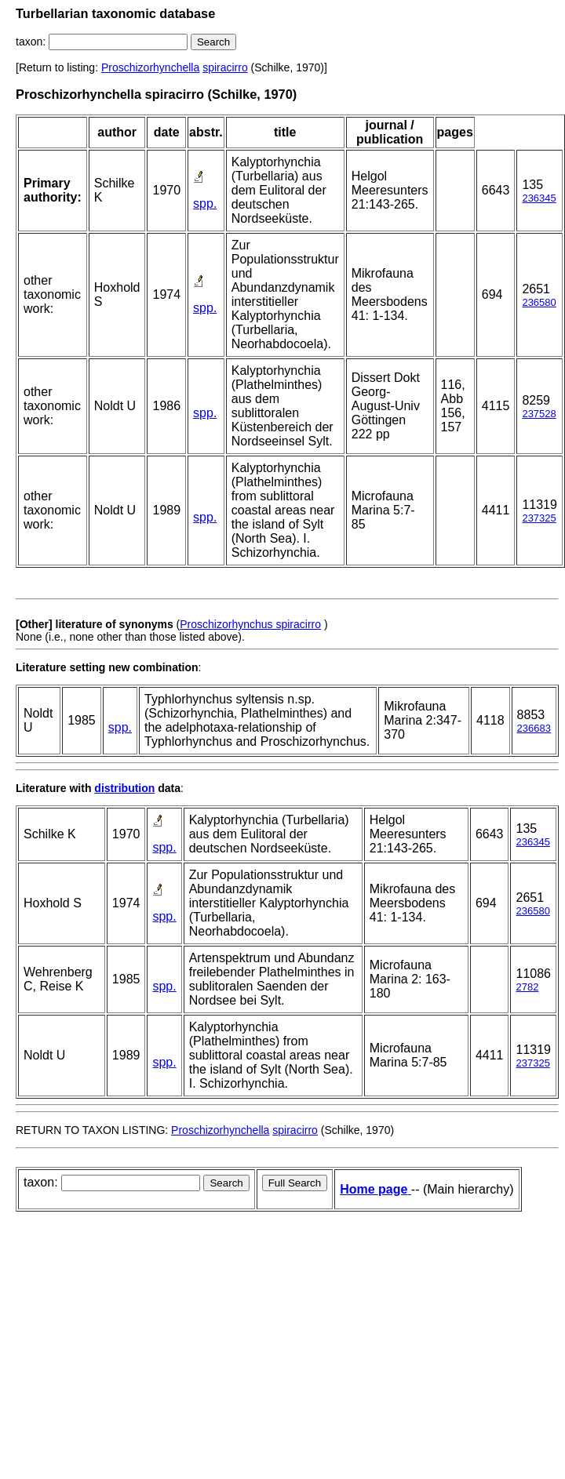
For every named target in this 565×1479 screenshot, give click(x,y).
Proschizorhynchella (150, 67)
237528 (539, 414)
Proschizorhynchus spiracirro (250, 624)
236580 (539, 302)
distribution (124, 788)
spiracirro (225, 67)
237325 (539, 518)
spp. (205, 203)
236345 (539, 198)
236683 (534, 728)
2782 (527, 987)
